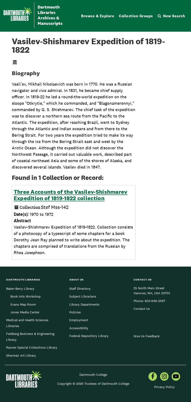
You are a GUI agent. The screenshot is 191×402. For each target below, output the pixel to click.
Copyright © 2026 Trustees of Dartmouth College (93, 383)
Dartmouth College (93, 374)
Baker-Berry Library (20, 288)
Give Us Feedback (147, 336)
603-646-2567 (155, 301)
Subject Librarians (82, 296)
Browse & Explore (97, 15)
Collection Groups (136, 15)
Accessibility (78, 328)
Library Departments (84, 304)
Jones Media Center (24, 312)
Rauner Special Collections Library (31, 347)
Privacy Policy (164, 387)
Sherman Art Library (21, 355)
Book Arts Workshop (25, 296)
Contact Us (142, 309)
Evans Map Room (23, 304)
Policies (75, 312)
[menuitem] (152, 377)
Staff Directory (80, 288)
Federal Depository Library (89, 336)
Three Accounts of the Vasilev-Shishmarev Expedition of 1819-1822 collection (70, 195)
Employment (78, 320)
